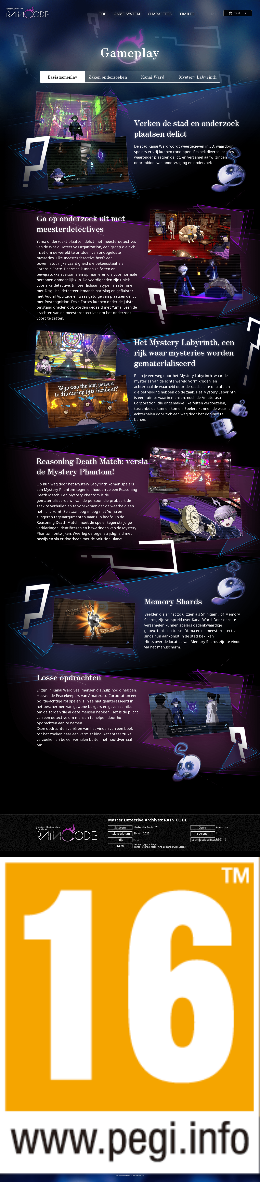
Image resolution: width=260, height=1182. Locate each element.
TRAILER (187, 14)
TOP (102, 14)
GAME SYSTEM (127, 14)
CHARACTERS (160, 14)
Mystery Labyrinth (198, 77)
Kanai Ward (152, 77)
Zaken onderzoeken (107, 77)
